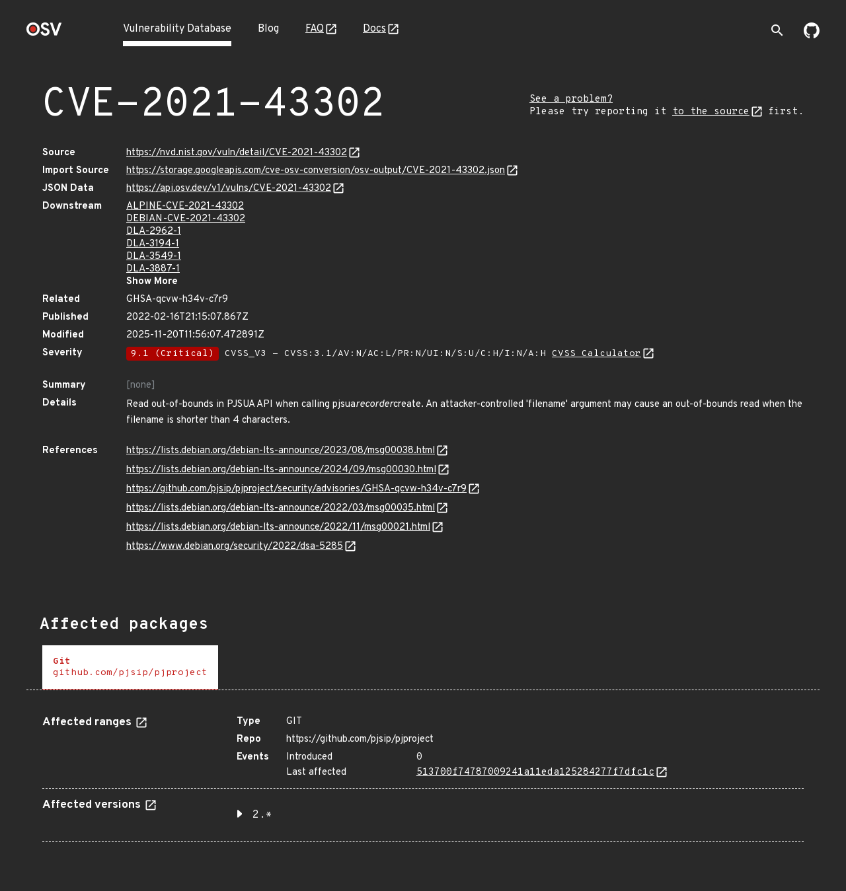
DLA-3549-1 (153, 256)
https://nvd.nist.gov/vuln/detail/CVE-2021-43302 (236, 153)
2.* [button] (262, 815)
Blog (268, 29)
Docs (374, 29)
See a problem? (571, 99)
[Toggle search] (777, 30)
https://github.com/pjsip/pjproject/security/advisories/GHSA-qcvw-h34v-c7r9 (296, 489)
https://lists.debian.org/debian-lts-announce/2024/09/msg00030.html (281, 470)
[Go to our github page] (812, 35)
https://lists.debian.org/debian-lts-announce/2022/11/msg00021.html (278, 527)
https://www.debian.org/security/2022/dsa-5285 (234, 546)
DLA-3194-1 (152, 244)
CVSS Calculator (596, 353)
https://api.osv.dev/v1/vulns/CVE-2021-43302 (228, 188)
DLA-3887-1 (153, 269)
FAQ (314, 29)
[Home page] (44, 33)
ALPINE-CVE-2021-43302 (185, 206)
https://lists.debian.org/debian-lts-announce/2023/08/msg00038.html (280, 451)
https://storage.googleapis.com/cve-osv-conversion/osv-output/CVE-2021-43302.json (315, 170)
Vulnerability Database (177, 29)
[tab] (130, 667)
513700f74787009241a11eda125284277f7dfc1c (535, 772)
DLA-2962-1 (153, 231)
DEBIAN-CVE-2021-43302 (185, 219)
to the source (711, 112)
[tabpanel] (423, 774)
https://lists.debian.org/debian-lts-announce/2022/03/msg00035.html (280, 508)
